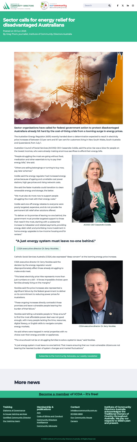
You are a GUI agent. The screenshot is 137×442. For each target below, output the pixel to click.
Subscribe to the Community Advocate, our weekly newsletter (68, 356)
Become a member (54, 394)
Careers (74, 421)
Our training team (11, 421)
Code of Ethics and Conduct (50, 416)
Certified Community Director (17, 417)
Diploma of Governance (14, 410)
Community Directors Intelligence (47, 421)
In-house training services (15, 414)
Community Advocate (47, 426)
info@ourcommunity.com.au (84, 410)
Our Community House (81, 417)
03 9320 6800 (77, 414)
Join (39, 413)
